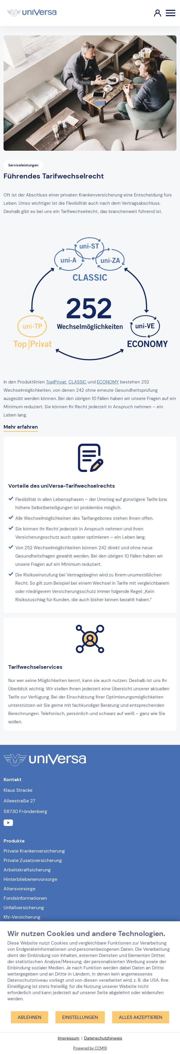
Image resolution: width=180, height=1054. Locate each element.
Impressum (68, 1038)
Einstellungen (80, 1017)
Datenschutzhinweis (103, 1038)
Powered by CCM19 (90, 1048)
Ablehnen (29, 1017)
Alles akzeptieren (140, 1017)
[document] (90, 970)
